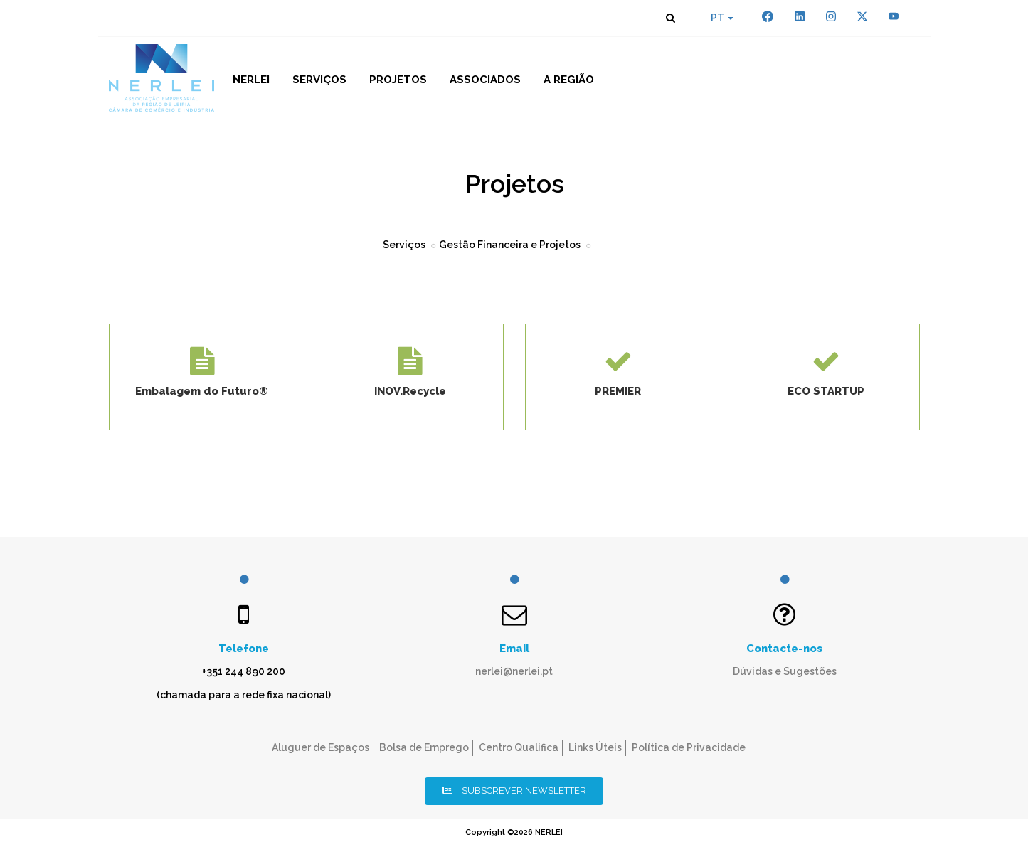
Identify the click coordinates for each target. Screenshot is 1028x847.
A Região (569, 79)
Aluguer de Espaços (320, 747)
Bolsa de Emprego (424, 747)
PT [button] (722, 17)
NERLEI (251, 79)
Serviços (319, 79)
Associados (485, 79)
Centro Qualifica (518, 747)
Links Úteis (595, 747)
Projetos (398, 79)
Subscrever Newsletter (514, 790)
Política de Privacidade (689, 747)
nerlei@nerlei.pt (514, 671)
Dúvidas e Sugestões (785, 671)
